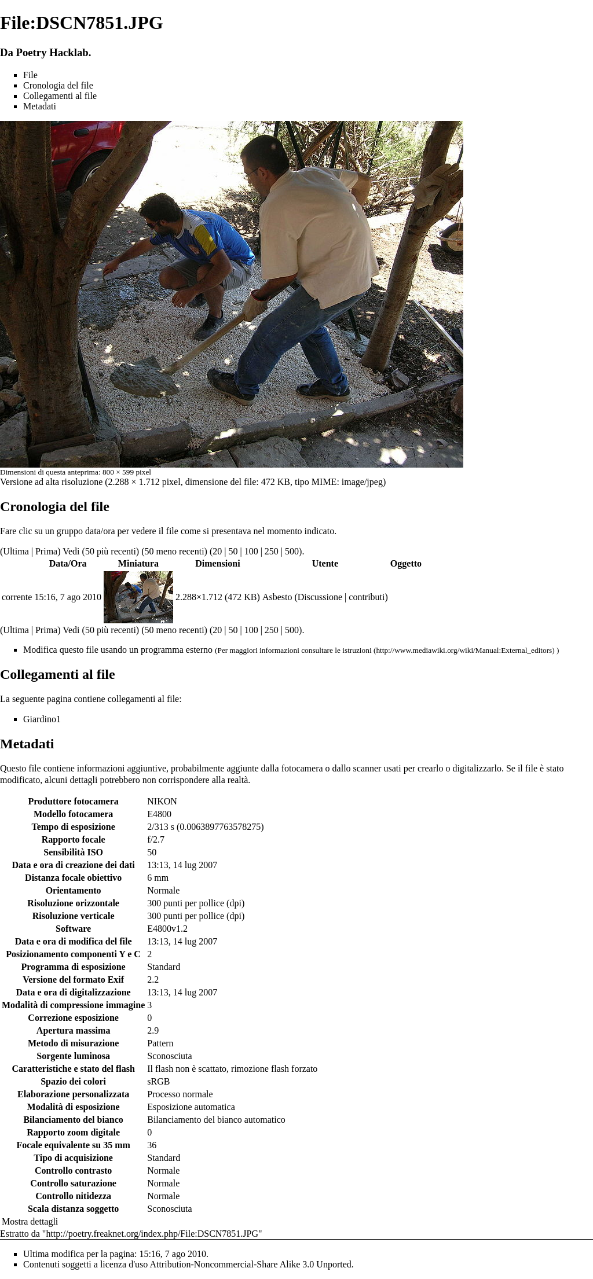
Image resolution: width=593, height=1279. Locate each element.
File (30, 75)
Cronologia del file (58, 85)
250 (272, 551)
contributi (367, 597)
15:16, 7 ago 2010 (67, 597)
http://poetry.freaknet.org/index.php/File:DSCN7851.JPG (152, 1233)
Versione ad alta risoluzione (51, 482)
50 (232, 551)
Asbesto (277, 597)
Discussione (320, 597)
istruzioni (356, 650)
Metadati (39, 106)
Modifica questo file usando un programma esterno (118, 650)
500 (292, 551)
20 (217, 551)
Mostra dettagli (30, 1221)
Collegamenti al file (60, 96)
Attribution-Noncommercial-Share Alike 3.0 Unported (250, 1264)
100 (251, 551)
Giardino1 (42, 719)
